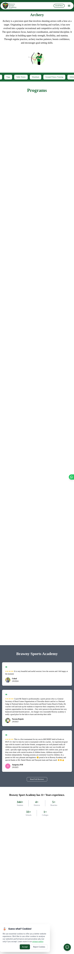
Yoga (14, 77)
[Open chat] (67, 947)
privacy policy (37, 942)
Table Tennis (27, 77)
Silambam (41, 77)
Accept (25, 947)
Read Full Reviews (37, 779)
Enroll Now (59, 6)
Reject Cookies (39, 947)
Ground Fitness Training (60, 77)
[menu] (69, 5)
